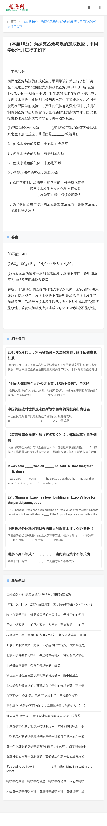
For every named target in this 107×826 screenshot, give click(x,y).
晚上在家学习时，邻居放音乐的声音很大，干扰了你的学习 (45, 614)
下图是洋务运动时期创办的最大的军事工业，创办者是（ (51, 529)
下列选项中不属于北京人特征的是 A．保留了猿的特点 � (45, 726)
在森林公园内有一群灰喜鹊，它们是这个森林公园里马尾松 (45, 756)
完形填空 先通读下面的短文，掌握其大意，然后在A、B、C (46, 706)
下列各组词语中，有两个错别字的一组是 (38, 665)
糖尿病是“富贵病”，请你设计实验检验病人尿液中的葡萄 (43, 716)
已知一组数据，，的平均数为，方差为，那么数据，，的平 (45, 625)
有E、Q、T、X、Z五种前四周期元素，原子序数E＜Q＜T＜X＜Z (49, 604)
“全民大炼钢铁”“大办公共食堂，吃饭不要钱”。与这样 (48, 384)
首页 (11, 21)
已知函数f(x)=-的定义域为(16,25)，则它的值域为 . (40, 594)
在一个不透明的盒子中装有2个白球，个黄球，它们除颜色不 (46, 746)
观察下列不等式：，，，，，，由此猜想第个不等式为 (50, 554)
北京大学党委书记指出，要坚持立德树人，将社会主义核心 (45, 655)
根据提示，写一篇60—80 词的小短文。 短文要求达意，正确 (46, 635)
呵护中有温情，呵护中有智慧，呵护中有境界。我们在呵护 (45, 781)
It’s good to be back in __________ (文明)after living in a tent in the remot (49, 769)
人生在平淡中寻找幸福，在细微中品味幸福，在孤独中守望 (45, 791)
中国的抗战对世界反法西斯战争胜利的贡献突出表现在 (50, 409)
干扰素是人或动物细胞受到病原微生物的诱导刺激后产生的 (45, 736)
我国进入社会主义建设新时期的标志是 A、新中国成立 (44, 675)
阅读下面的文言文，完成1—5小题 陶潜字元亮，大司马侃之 (45, 645)
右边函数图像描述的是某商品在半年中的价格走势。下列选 (45, 685)
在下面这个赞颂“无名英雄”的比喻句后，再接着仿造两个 (43, 695)
